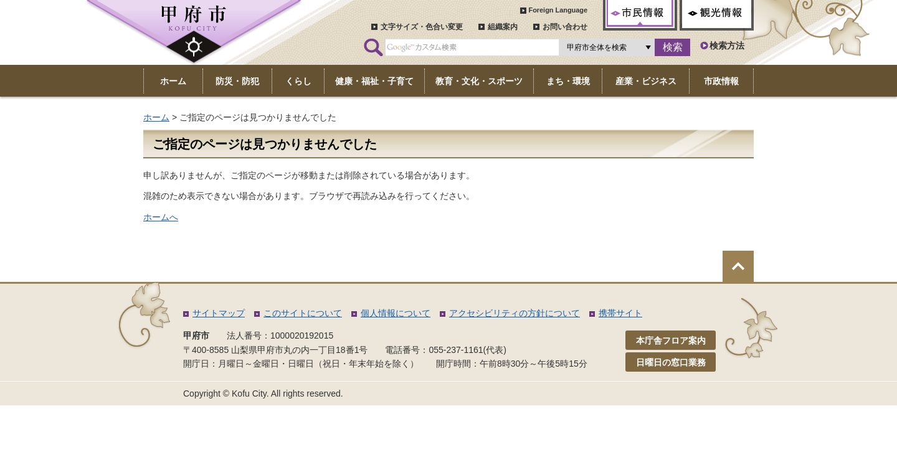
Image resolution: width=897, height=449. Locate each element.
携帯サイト (620, 313)
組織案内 (503, 26)
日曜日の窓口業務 (671, 362)
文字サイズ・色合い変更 (422, 26)
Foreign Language (557, 10)
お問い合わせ (565, 26)
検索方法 (727, 46)
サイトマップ (218, 313)
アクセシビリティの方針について (514, 313)
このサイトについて (302, 313)
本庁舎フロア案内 (671, 340)
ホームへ (160, 217)
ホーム (156, 117)
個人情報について (395, 313)
